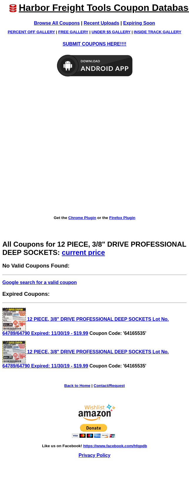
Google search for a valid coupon (39, 282)
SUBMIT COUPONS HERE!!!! (94, 43)
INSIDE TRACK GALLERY (157, 32)
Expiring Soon (139, 23)
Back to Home (77, 385)
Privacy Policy (94, 455)
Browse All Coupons (57, 23)
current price (83, 252)
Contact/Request (109, 385)
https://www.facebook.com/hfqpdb (115, 446)
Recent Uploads (101, 23)
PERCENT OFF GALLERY (31, 32)
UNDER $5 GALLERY (111, 32)
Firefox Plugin (122, 218)
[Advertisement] (65, 146)
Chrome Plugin (82, 218)
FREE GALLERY (73, 32)
